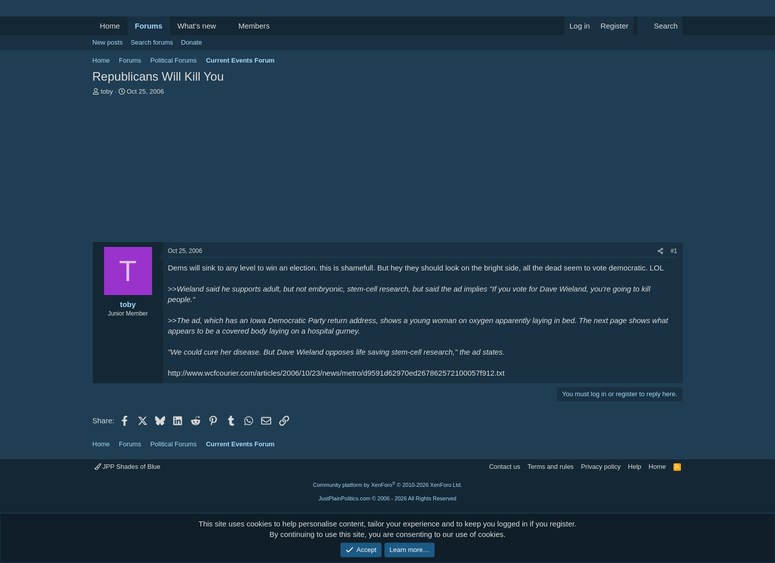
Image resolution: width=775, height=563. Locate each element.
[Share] (660, 251)
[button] (224, 26)
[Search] (660, 26)
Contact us (504, 466)
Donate (191, 42)
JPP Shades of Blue (128, 466)
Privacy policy (600, 466)
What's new (197, 26)
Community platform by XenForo (387, 485)
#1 (673, 250)
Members (254, 26)
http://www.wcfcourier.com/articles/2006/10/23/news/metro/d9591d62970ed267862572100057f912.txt (336, 373)
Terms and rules (550, 466)
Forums (149, 26)
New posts (108, 42)
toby (107, 91)
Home (110, 26)
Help (634, 466)
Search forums (152, 42)
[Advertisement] (388, 171)
